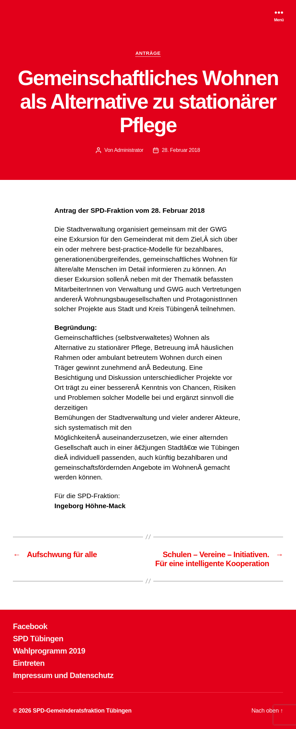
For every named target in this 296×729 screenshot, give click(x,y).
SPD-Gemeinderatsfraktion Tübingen (82, 710)
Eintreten (29, 663)
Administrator (128, 150)
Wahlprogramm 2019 (49, 650)
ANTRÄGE (147, 53)
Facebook (30, 626)
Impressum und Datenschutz (63, 675)
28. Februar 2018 (181, 150)
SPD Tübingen (38, 638)
